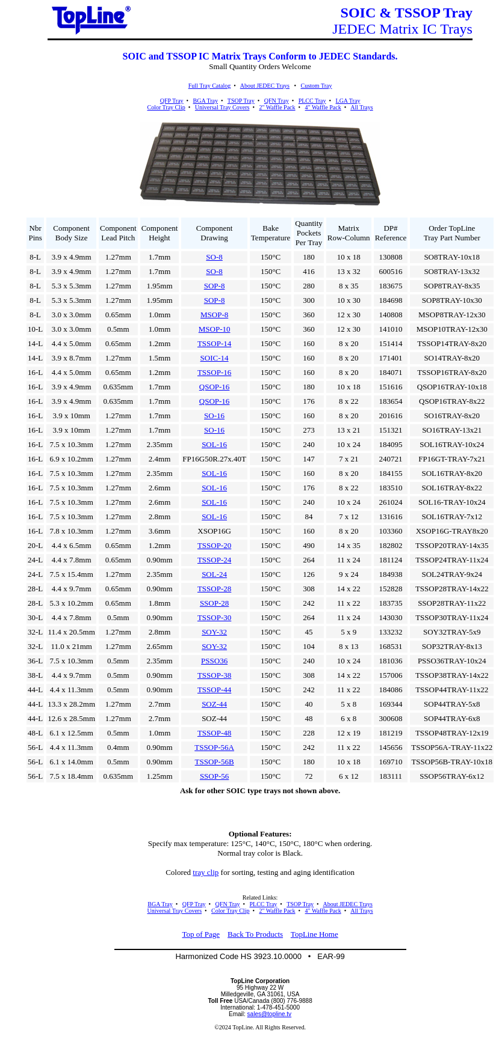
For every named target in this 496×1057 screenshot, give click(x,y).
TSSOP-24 (214, 559)
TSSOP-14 (214, 343)
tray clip (206, 872)
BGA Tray (205, 100)
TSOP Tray (241, 100)
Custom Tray (316, 85)
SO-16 (214, 415)
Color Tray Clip (166, 107)
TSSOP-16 (214, 372)
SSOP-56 (214, 776)
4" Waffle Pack (323, 107)
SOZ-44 (214, 703)
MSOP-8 (214, 314)
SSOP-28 (214, 603)
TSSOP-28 (214, 588)
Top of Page (201, 934)
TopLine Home (314, 934)
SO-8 (214, 256)
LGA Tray (348, 100)
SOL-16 (214, 444)
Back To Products (255, 934)
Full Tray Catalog (209, 85)
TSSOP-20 (214, 545)
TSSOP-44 (214, 689)
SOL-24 (214, 574)
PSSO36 (214, 660)
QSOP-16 (214, 386)
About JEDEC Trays (265, 85)
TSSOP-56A (214, 747)
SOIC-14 (214, 357)
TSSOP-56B (214, 761)
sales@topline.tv (269, 1014)
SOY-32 (214, 631)
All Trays (361, 107)
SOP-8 (214, 285)
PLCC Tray (312, 100)
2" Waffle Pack (277, 107)
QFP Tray (172, 100)
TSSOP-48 (214, 732)
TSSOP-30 (214, 617)
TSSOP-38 (214, 675)
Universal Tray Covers (222, 107)
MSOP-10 (215, 329)
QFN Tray (276, 100)
